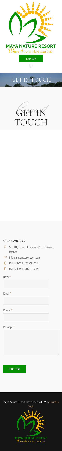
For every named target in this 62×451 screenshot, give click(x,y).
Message (9, 327)
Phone (7, 310)
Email (7, 293)
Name (7, 277)
